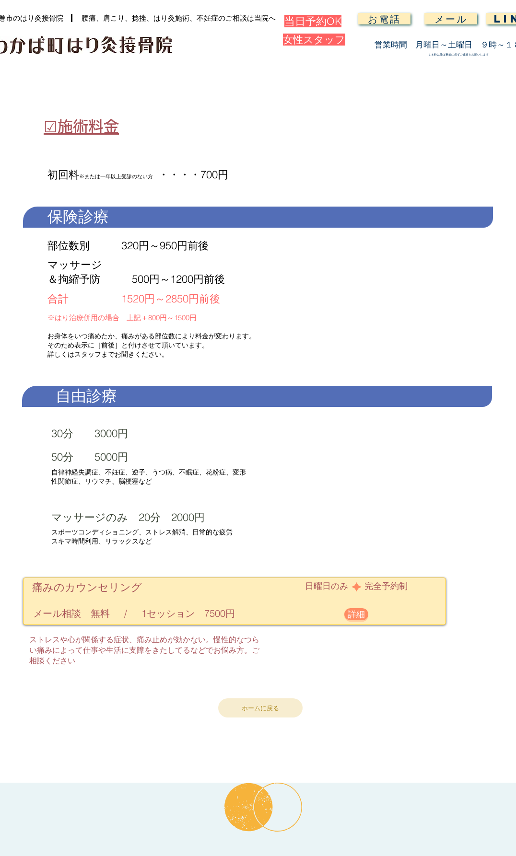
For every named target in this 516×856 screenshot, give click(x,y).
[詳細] (356, 614)
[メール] (450, 18)
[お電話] (384, 18)
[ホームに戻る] (260, 707)
